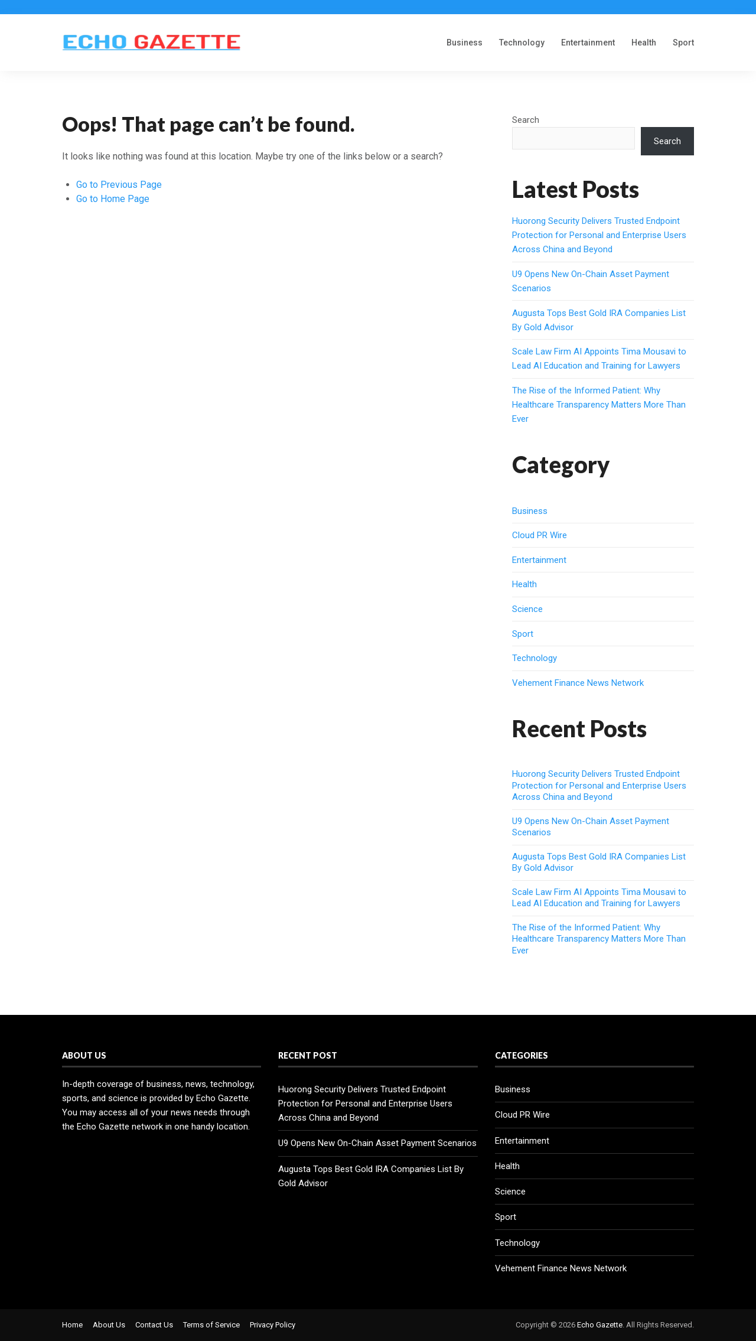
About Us (109, 1324)
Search (525, 120)
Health (643, 42)
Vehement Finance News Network (578, 683)
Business (465, 42)
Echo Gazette (600, 1324)
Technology (522, 42)
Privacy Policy (272, 1324)
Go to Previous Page (119, 184)
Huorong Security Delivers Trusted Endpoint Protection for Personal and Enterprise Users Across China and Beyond (599, 235)
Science (527, 609)
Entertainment (588, 42)
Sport (683, 42)
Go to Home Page (112, 198)
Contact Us (154, 1324)
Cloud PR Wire (539, 535)
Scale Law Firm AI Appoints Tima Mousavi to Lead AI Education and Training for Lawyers (599, 898)
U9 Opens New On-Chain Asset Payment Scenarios (377, 1143)
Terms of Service (211, 1324)
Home (72, 1324)
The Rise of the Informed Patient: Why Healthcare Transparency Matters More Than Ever (599, 404)
